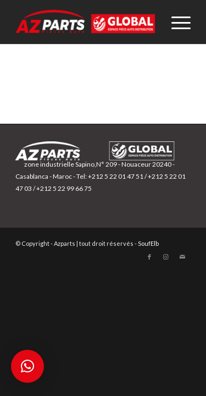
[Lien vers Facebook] (149, 257)
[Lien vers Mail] (182, 257)
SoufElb (148, 243)
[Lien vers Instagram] (166, 257)
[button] (27, 366)
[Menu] (175, 22)
